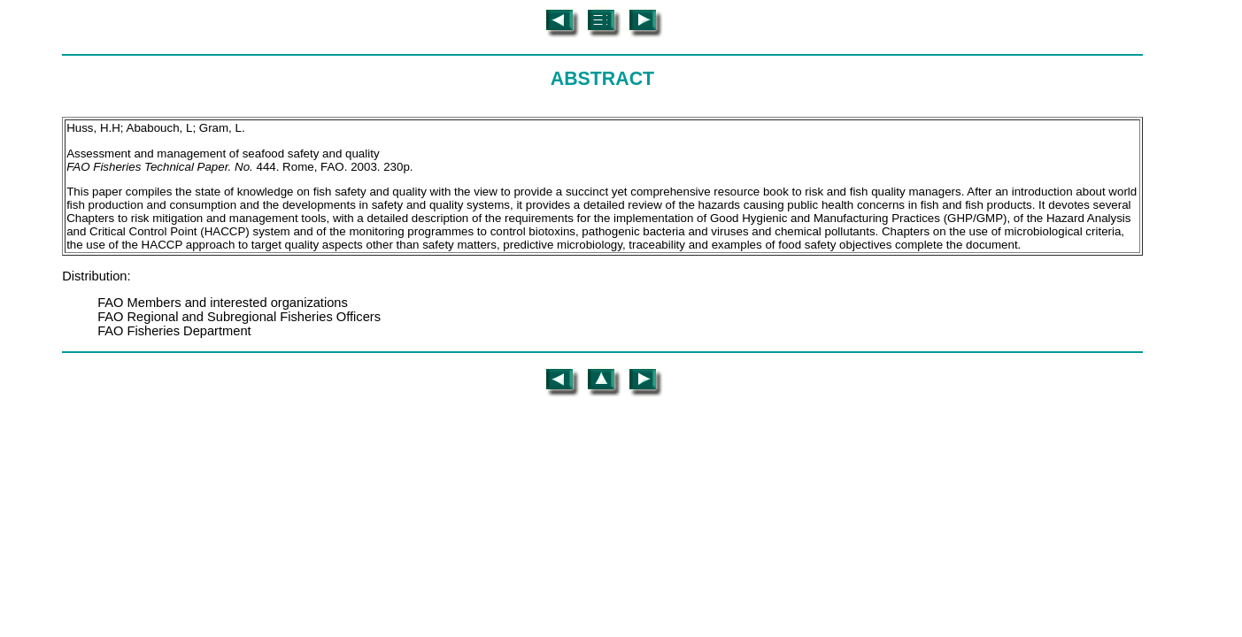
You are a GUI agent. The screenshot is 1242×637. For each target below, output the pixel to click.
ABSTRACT (602, 78)
